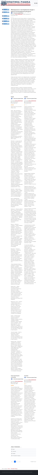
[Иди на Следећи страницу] (18, 462)
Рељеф (13, 453)
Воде (13, 449)
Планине (14, 451)
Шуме (26, 96)
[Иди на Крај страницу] (20, 462)
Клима (26, 375)
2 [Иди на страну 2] (16, 461)
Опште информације (19, 14)
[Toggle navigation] (36, 3)
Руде (12, 96)
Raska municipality (29, 472)
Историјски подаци (16, 455)
